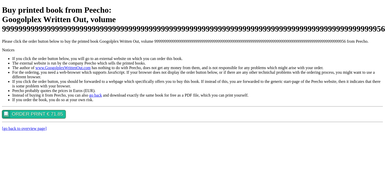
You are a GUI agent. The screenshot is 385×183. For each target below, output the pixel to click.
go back (95, 95)
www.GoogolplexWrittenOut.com (63, 68)
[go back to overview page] (24, 128)
